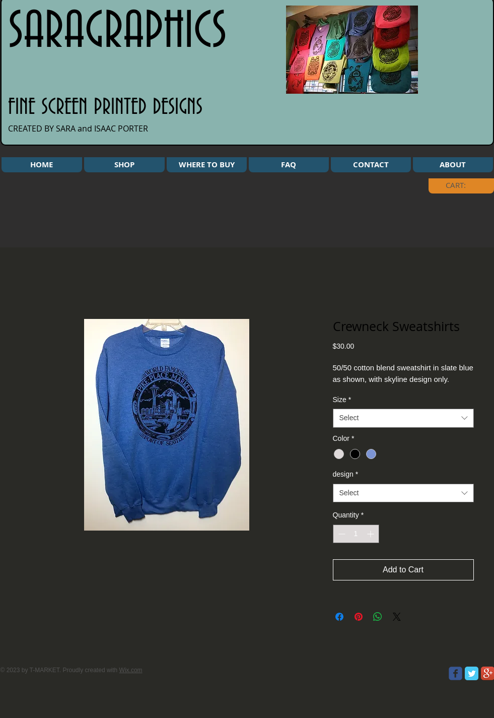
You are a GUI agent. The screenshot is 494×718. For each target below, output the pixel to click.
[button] (124, 164)
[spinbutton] (356, 534)
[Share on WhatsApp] (378, 617)
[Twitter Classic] (471, 673)
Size (342, 400)
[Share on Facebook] (339, 617)
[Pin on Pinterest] (358, 617)
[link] (463, 185)
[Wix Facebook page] (455, 673)
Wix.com (131, 670)
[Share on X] (397, 617)
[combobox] (403, 418)
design (346, 474)
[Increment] (371, 534)
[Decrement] (340, 534)
